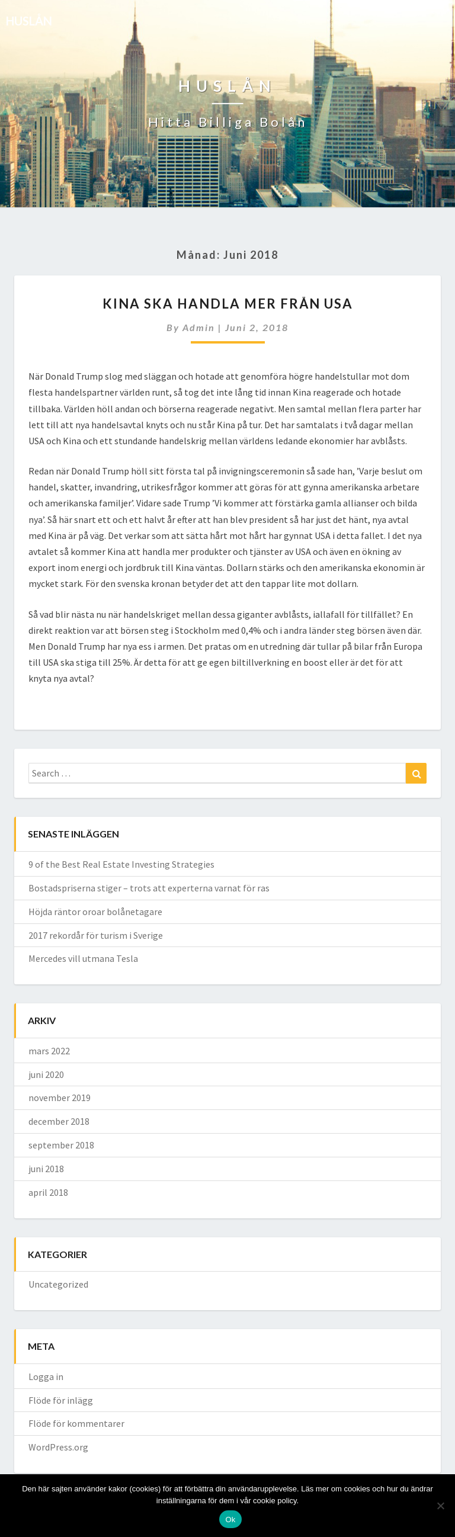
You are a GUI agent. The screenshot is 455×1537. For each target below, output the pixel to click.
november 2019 (59, 1097)
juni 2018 (46, 1169)
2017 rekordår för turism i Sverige (95, 935)
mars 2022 (49, 1051)
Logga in (45, 1376)
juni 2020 (46, 1074)
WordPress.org (58, 1447)
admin (198, 327)
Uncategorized (58, 1284)
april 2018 (48, 1192)
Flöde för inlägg (60, 1400)
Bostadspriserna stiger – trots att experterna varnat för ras (149, 888)
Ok (230, 1519)
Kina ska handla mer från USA (227, 304)
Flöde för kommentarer (76, 1423)
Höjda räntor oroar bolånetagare (95, 911)
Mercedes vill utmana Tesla (83, 958)
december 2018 (58, 1121)
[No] (440, 1506)
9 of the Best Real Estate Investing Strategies (121, 864)
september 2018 (61, 1145)
